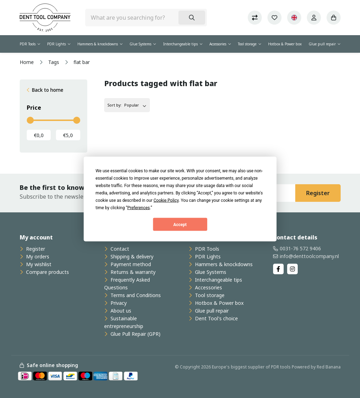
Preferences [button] (138, 207)
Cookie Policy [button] (165, 200)
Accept (180, 224)
